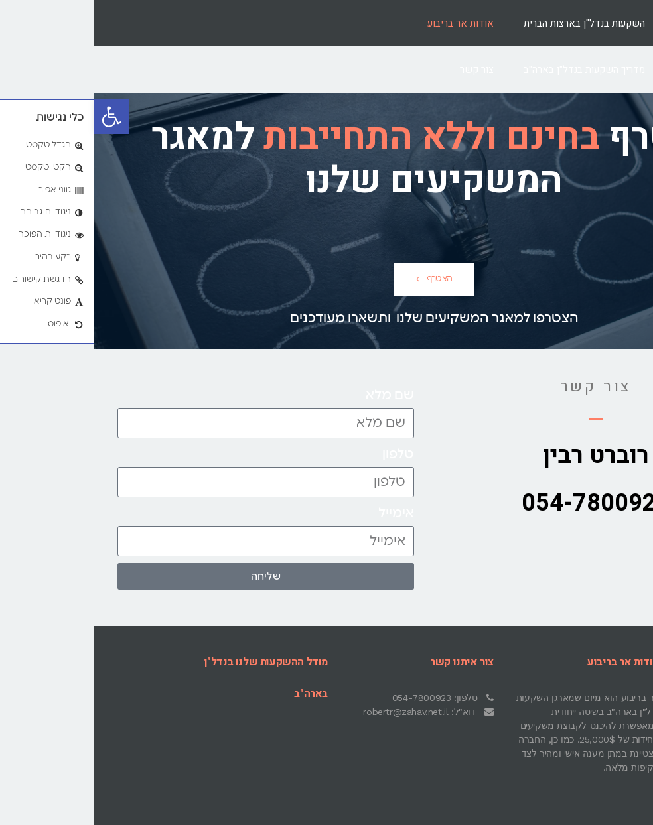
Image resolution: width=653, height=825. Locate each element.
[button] (17, 116)
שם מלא (295, 395)
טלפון (304, 454)
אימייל (302, 513)
